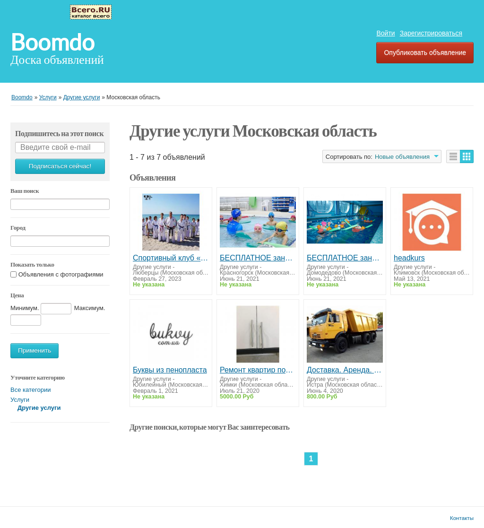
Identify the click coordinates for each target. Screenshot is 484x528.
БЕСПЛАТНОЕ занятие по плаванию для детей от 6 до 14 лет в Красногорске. (258, 258)
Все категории (30, 389)
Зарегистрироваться (431, 33)
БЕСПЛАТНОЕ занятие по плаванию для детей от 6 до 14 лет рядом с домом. (345, 258)
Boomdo (52, 42)
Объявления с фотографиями (61, 274)
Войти (385, 33)
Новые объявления (402, 156)
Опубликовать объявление (425, 52)
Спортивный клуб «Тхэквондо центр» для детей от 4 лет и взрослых (171, 258)
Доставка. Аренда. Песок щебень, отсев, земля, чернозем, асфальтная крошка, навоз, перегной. (345, 370)
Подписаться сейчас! (60, 166)
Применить (34, 350)
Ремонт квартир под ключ (258, 370)
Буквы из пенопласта (170, 370)
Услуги (19, 399)
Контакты (462, 518)
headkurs (409, 258)
